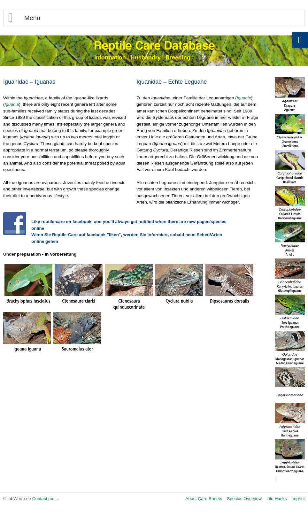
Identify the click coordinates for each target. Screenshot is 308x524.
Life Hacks (276, 498)
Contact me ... (45, 498)
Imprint (298, 498)
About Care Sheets (203, 498)
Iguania (12, 104)
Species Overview (244, 498)
